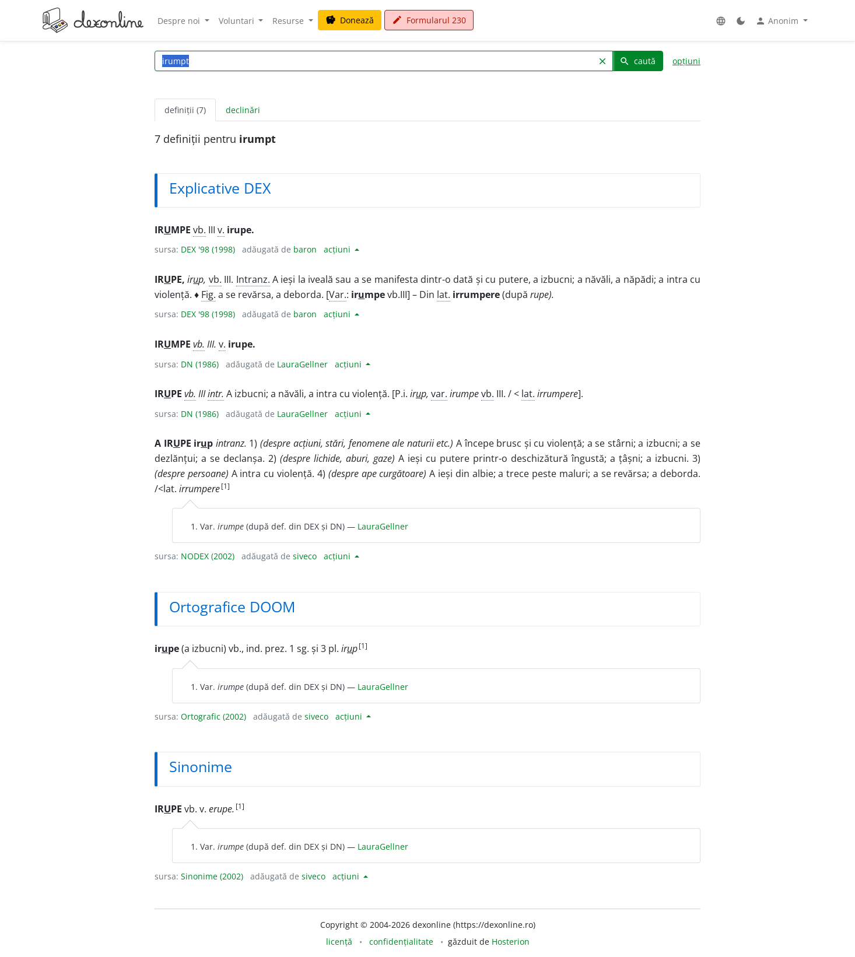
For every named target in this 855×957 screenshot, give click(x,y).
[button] (721, 20)
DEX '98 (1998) (208, 249)
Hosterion (511, 941)
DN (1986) (200, 364)
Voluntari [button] (238, 20)
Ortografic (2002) (213, 716)
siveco (305, 556)
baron (305, 249)
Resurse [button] (289, 20)
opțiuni (686, 60)
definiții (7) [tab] (185, 109)
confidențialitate (401, 941)
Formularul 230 (429, 20)
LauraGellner (302, 364)
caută (637, 60)
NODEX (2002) (207, 556)
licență (339, 941)
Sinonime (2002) (212, 876)
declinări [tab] (243, 109)
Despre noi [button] (179, 20)
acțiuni (338, 249)
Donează (349, 20)
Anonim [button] (778, 21)
